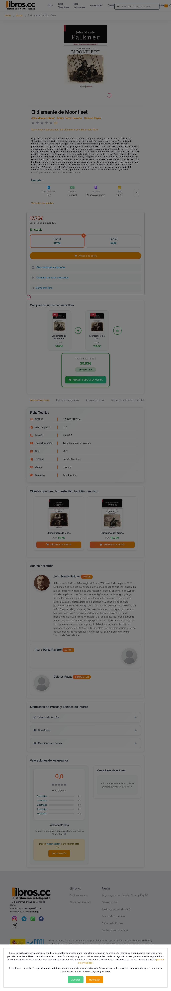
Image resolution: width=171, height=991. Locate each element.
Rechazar (94, 979)
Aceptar (75, 979)
